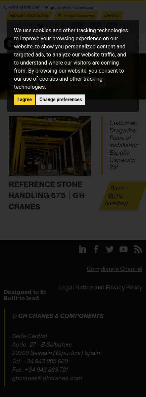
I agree (24, 99)
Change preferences (60, 99)
